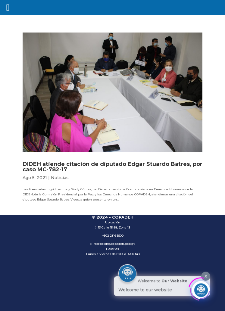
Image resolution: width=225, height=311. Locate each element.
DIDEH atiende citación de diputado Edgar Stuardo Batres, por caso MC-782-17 (112, 167)
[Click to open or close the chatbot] (201, 289)
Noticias (60, 177)
